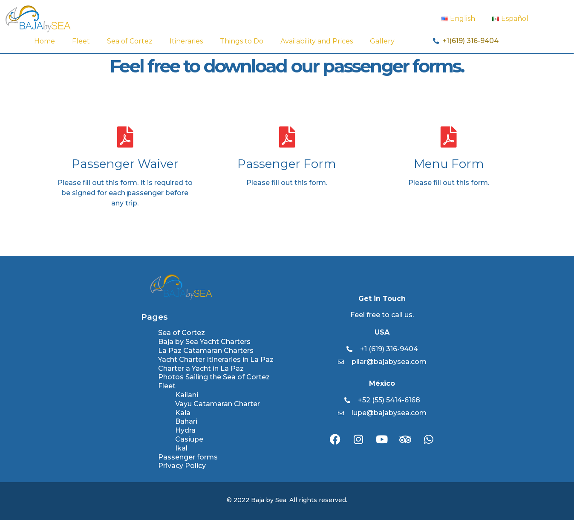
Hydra (185, 430)
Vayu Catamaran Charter (217, 404)
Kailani (186, 395)
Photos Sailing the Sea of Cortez (214, 377)
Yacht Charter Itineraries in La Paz (216, 359)
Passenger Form (286, 163)
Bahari (186, 421)
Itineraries (186, 41)
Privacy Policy (182, 466)
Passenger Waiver (125, 163)
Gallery (382, 41)
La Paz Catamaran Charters (206, 351)
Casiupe (189, 439)
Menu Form (449, 163)
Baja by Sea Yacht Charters (204, 342)
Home (44, 41)
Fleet (81, 41)
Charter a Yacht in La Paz (201, 368)
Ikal (181, 448)
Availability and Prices (316, 41)
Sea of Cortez (130, 41)
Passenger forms (188, 457)
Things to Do (241, 41)
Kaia (182, 413)
